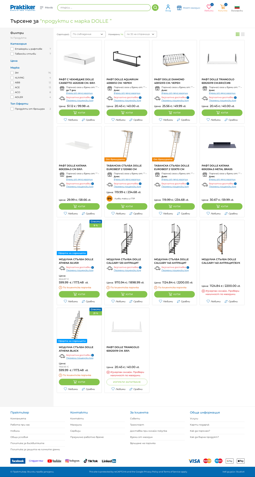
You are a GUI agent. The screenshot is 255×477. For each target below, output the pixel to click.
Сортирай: (63, 34)
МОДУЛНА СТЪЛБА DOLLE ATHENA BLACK (76, 349)
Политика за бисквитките (27, 443)
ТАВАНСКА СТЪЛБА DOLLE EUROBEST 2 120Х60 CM (124, 167)
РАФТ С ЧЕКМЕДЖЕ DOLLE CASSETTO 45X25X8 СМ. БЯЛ (77, 81)
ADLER (19, 97)
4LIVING (19, 77)
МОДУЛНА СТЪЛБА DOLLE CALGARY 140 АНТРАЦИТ (171, 261)
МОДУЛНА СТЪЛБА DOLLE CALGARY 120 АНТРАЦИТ (124, 261)
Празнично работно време (87, 437)
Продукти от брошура (30, 108)
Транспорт (137, 424)
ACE (17, 87)
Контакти (77, 418)
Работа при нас (20, 424)
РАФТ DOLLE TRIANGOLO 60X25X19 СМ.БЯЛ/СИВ (218, 81)
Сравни (88, 119)
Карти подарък (199, 424)
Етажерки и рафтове (28, 48)
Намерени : (115, 34)
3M (16, 72)
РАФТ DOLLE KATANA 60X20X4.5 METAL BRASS (217, 167)
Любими (71, 119)
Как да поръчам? (200, 430)
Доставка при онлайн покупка (148, 430)
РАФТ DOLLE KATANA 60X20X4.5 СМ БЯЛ (72, 167)
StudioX (240, 471)
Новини (15, 430)
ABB (17, 82)
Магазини (76, 424)
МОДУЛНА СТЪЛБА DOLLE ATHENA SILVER (76, 261)
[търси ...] (104, 7)
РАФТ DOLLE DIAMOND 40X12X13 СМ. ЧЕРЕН (169, 81)
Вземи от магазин (141, 437)
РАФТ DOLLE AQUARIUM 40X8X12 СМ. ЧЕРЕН (122, 81)
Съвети (135, 418)
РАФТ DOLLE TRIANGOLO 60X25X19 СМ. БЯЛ (123, 349)
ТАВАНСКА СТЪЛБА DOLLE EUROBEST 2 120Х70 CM (171, 167)
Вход (168, 8)
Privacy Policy (151, 471)
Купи (79, 112)
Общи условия (19, 437)
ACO (17, 92)
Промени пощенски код (79, 100)
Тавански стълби (25, 53)
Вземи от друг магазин (79, 93)
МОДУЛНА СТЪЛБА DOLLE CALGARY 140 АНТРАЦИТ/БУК (221, 261)
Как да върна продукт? (204, 437)
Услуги (194, 418)
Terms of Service (172, 471)
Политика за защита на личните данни (35, 449)
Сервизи (75, 430)
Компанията (18, 418)
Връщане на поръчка (142, 443)
